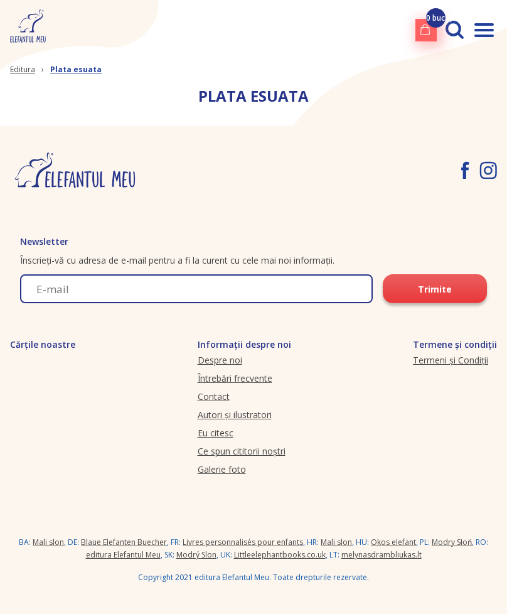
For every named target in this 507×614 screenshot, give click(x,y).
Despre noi (220, 360)
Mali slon (48, 542)
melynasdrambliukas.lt (381, 554)
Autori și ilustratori (235, 415)
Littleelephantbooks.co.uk (280, 554)
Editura (22, 69)
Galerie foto (222, 469)
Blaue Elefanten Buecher (124, 542)
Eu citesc (215, 433)
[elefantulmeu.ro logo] (28, 29)
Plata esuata (76, 69)
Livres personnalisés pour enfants (243, 542)
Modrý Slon (196, 554)
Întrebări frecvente (235, 378)
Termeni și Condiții (450, 360)
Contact (214, 396)
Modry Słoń (452, 542)
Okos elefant (393, 542)
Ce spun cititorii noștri (242, 451)
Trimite (435, 289)
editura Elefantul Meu (123, 554)
